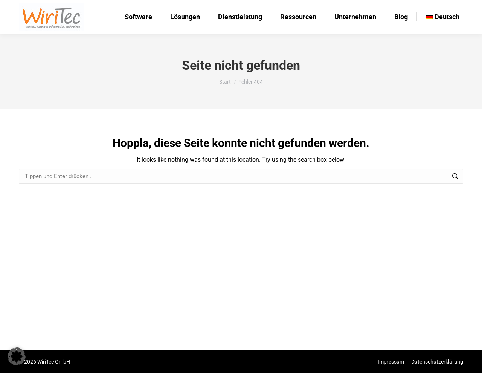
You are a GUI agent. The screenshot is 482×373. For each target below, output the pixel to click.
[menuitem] (442, 17)
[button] (16, 356)
